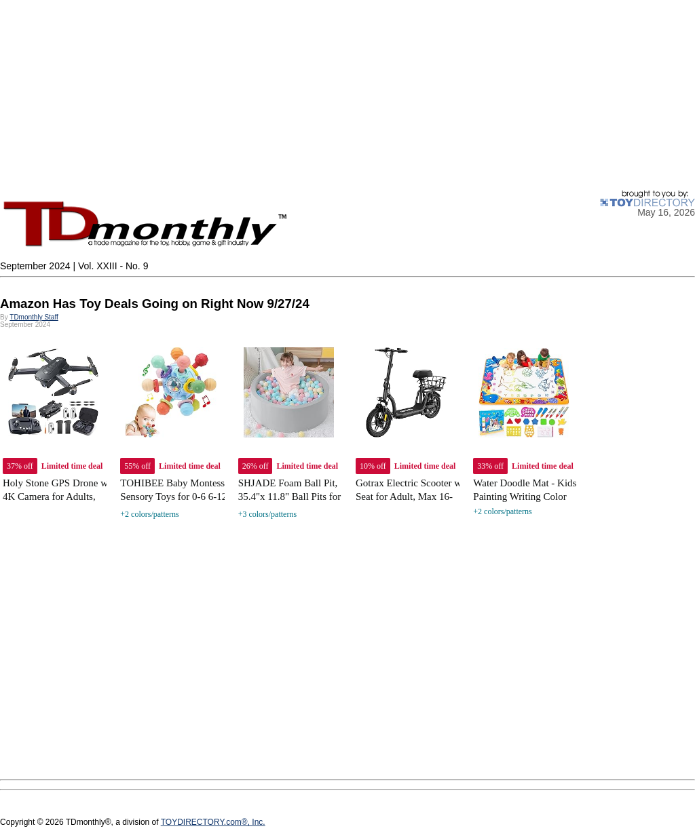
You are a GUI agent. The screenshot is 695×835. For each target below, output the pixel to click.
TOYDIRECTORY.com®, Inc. (213, 822)
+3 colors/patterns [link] (267, 514)
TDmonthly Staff (34, 317)
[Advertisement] (347, 95)
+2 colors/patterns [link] (149, 514)
